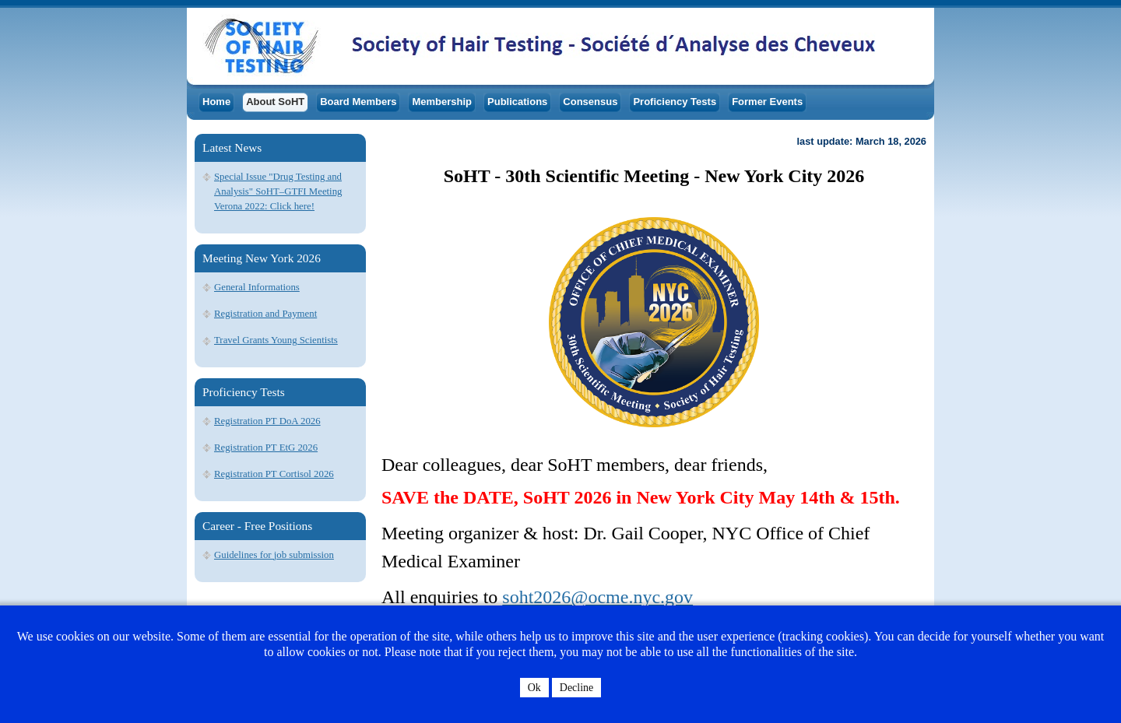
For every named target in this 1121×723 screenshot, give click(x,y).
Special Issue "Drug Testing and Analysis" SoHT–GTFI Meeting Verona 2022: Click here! (278, 191)
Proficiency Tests (674, 101)
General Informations (257, 287)
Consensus (590, 101)
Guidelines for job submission (274, 554)
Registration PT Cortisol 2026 (274, 474)
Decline (577, 687)
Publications (517, 101)
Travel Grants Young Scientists (276, 340)
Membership (442, 101)
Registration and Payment (265, 313)
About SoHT (275, 101)
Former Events (767, 101)
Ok (534, 687)
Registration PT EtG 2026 (266, 447)
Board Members (358, 101)
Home (216, 101)
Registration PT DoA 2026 (267, 421)
